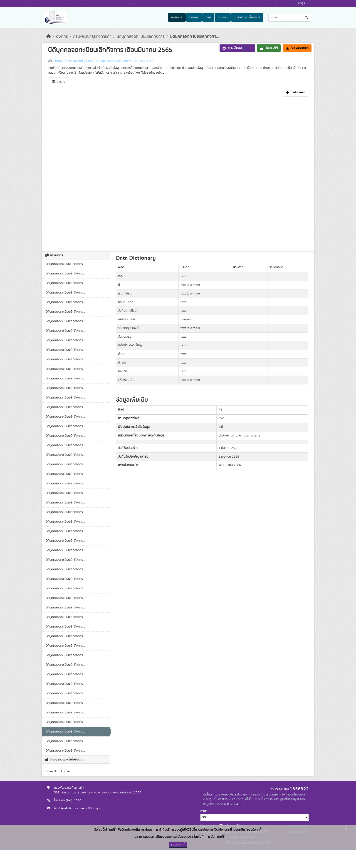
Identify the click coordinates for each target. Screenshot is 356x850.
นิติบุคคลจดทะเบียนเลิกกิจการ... (65, 264)
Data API (269, 48)
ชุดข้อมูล (176, 17)
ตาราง (58, 82)
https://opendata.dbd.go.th (231, 794)
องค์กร (193, 17)
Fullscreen (295, 92)
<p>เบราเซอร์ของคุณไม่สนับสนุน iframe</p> (178, 173)
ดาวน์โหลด (232, 48)
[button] (250, 48)
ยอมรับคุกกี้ (178, 844)
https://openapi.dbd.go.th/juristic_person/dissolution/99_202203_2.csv (104, 61)
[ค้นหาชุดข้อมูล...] (289, 18)
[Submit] (307, 18)
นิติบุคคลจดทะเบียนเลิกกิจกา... (194, 37)
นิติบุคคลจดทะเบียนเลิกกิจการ (140, 37)
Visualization (297, 48)
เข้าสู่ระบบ (303, 3)
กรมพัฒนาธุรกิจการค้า (92, 37)
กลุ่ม (208, 17)
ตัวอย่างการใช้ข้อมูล (247, 17)
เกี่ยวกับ (222, 17)
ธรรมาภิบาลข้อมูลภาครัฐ (269, 794)
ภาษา (204, 811)
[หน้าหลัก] (48, 37)
